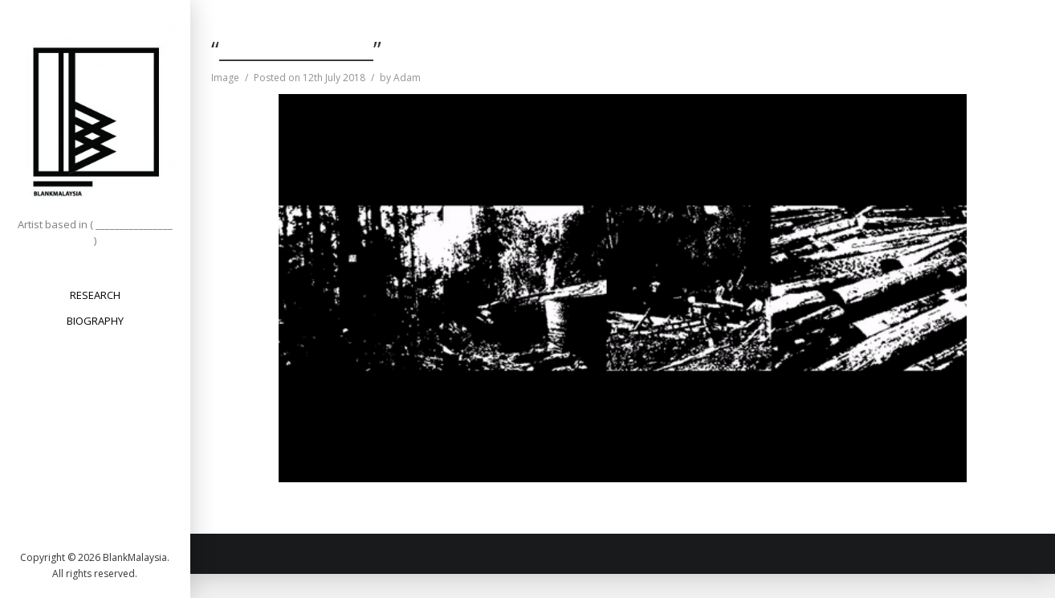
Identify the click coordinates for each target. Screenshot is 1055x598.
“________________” (296, 49)
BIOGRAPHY (95, 320)
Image (225, 77)
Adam (407, 77)
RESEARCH (95, 295)
